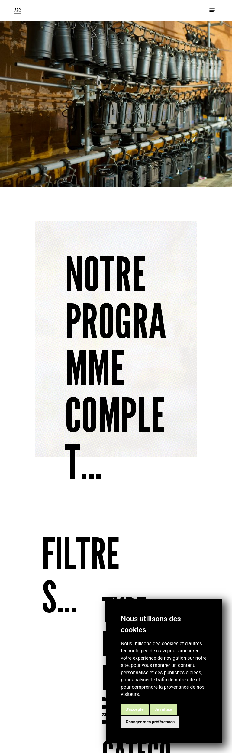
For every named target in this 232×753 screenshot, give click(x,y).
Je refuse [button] (163, 709)
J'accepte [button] (135, 709)
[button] (212, 10)
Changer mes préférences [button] (150, 721)
